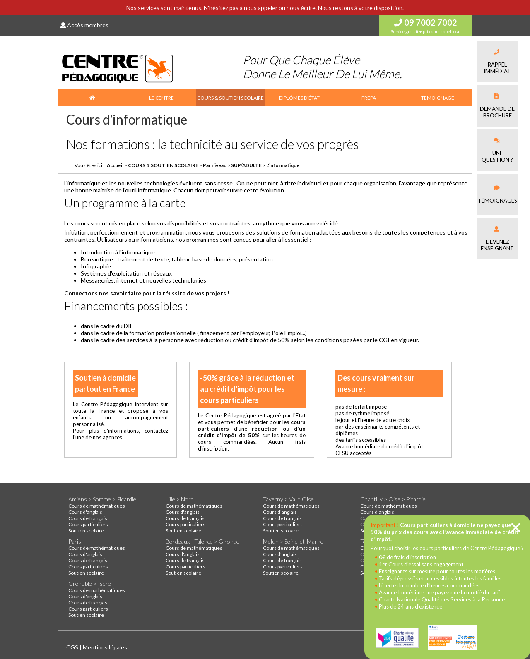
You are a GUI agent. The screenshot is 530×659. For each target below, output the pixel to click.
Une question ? (497, 150)
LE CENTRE (161, 98)
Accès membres (84, 25)
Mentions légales (105, 647)
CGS (73, 647)
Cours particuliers (88, 524)
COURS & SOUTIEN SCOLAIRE (230, 98)
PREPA (368, 98)
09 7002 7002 (425, 22)
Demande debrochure (497, 106)
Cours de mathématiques (96, 506)
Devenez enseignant (497, 239)
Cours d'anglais (85, 512)
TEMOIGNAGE (437, 98)
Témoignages (497, 194)
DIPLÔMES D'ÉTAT (299, 98)
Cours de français (87, 518)
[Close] (515, 527)
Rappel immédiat (497, 61)
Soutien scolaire (86, 530)
